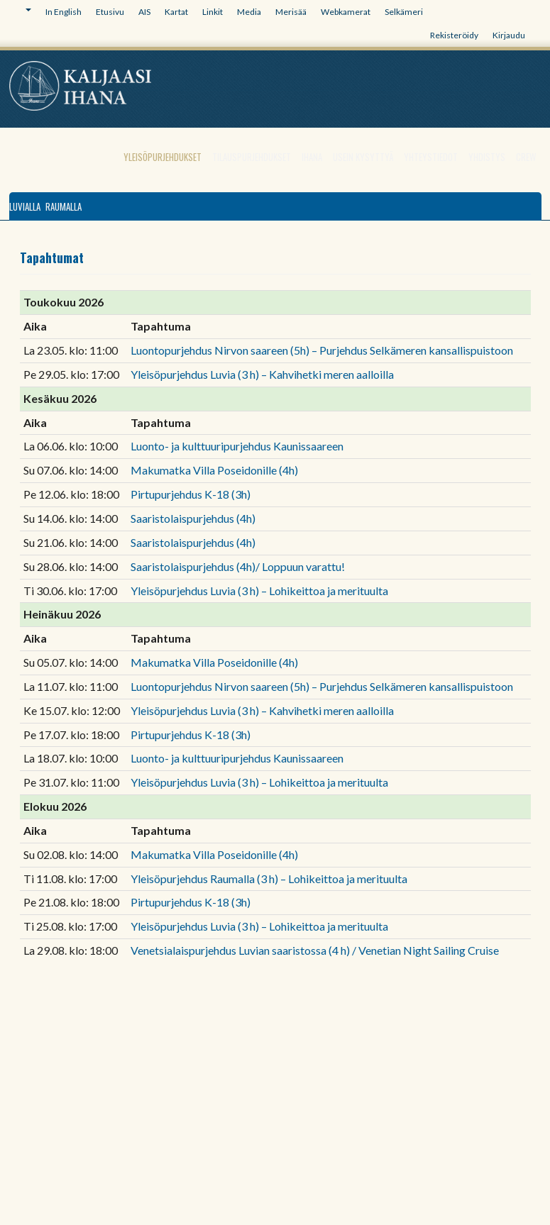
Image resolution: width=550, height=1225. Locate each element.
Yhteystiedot (431, 157)
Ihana (312, 157)
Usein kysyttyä (363, 157)
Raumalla (63, 206)
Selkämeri (404, 11)
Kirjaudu (509, 35)
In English (63, 11)
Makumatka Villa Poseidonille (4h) (214, 470)
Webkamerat (345, 11)
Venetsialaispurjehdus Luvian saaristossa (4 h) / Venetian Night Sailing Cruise (315, 950)
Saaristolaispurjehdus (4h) (193, 518)
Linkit (212, 11)
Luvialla (24, 206)
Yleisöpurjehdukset (162, 157)
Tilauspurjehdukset (251, 157)
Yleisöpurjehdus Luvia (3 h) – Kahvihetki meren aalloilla (262, 374)
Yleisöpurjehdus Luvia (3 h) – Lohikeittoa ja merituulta (259, 590)
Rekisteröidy (454, 35)
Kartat (176, 11)
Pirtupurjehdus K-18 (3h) (191, 494)
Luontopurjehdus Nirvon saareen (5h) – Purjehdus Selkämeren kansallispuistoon (322, 350)
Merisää (291, 11)
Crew (526, 157)
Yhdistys (486, 157)
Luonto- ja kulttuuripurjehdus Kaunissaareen (237, 446)
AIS (144, 11)
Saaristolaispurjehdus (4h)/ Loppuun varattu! (238, 566)
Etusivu (110, 11)
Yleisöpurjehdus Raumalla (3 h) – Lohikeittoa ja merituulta (269, 878)
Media (249, 11)
